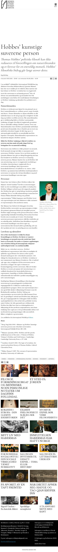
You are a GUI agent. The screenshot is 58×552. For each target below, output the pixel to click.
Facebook (4, 541)
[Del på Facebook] (51, 78)
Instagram (12, 541)
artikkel (51, 359)
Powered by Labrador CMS (29, 549)
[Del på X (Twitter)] (53, 78)
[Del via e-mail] (56, 78)
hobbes (4, 359)
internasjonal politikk (23, 359)
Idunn (31, 317)
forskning (11, 359)
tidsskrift (43, 359)
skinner (35, 359)
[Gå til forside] (27, 4)
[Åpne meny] (55, 4)
